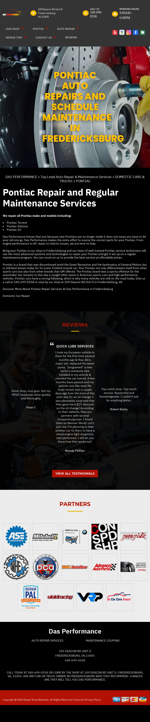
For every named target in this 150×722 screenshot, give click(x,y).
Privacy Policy (93, 715)
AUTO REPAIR (66, 29)
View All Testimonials (75, 489)
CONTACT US (43, 37)
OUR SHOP (12, 29)
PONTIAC (83, 181)
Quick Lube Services (75, 362)
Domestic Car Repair (16, 296)
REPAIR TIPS (14, 37)
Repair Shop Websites (36, 715)
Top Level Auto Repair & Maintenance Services (76, 177)
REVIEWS (71, 37)
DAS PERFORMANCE (21, 177)
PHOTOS (38, 29)
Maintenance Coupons (103, 656)
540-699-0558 (96, 14)
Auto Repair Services (47, 656)
